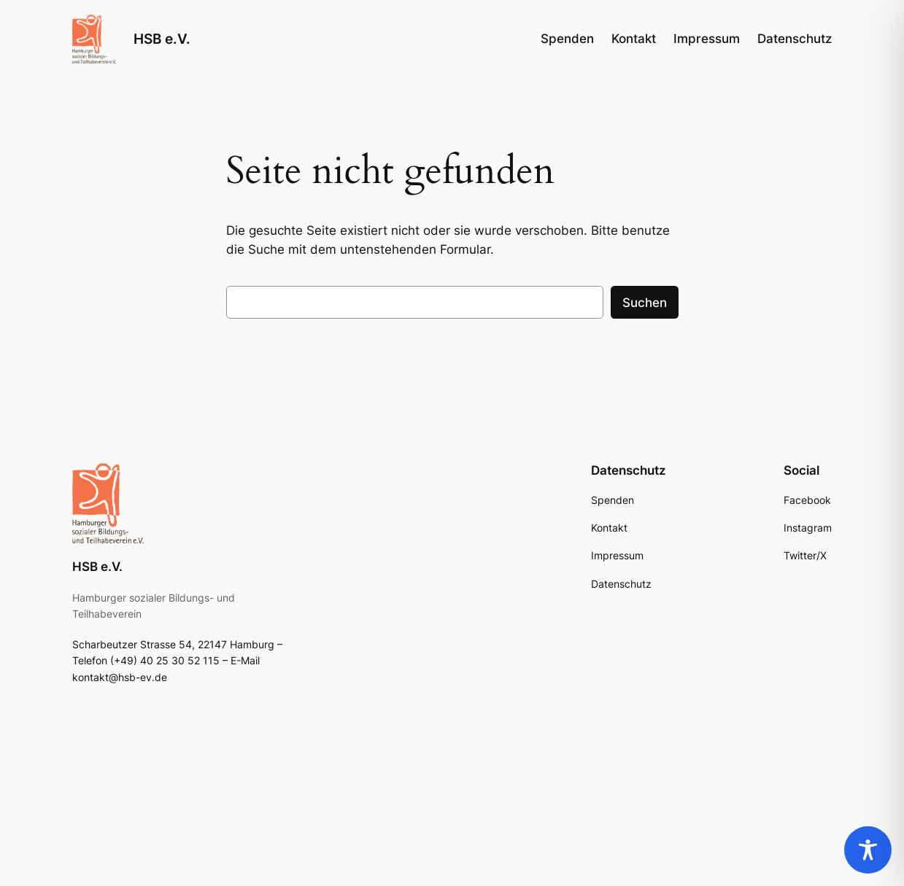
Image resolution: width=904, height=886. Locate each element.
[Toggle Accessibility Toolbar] (868, 850)
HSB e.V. (162, 39)
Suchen (644, 302)
